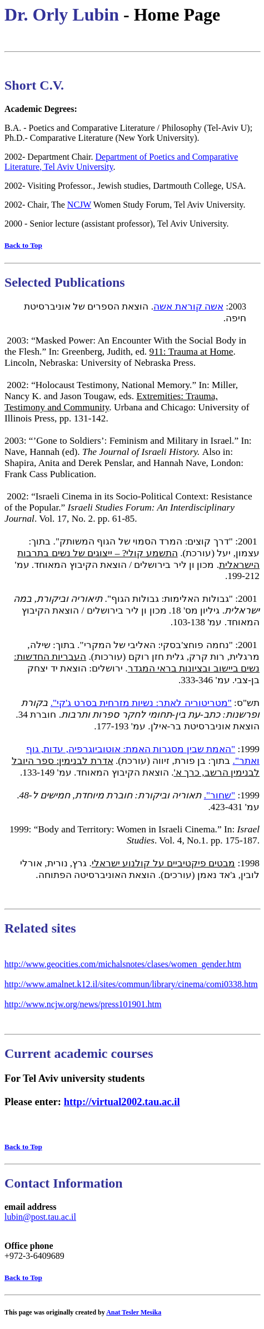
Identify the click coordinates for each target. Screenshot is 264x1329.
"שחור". (219, 795)
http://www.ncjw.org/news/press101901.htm (83, 1004)
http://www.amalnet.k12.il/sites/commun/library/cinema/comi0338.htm (131, 984)
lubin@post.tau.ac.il (40, 1217)
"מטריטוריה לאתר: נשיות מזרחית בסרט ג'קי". (141, 703)
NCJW (79, 204)
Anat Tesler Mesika (133, 1312)
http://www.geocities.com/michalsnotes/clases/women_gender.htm (122, 964)
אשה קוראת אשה (188, 306)
